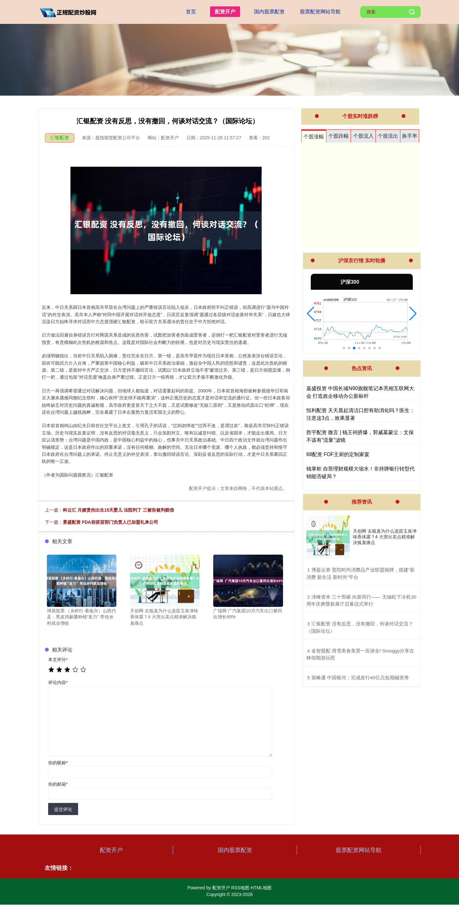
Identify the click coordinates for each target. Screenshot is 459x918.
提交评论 (63, 809)
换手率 (409, 136)
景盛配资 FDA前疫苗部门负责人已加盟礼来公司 (110, 522)
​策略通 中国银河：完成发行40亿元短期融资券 (360, 677)
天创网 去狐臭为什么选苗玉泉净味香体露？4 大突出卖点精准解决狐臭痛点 (385, 536)
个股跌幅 (338, 136)
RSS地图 (240, 887)
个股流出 (388, 136)
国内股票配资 (269, 11)
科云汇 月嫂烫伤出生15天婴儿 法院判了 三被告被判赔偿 (118, 510)
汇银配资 (59, 137)
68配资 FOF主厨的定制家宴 (337, 454)
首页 (191, 11)
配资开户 (225, 11)
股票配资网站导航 (320, 11)
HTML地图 (261, 887)
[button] (310, 314)
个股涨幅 (313, 136)
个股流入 (363, 136)
